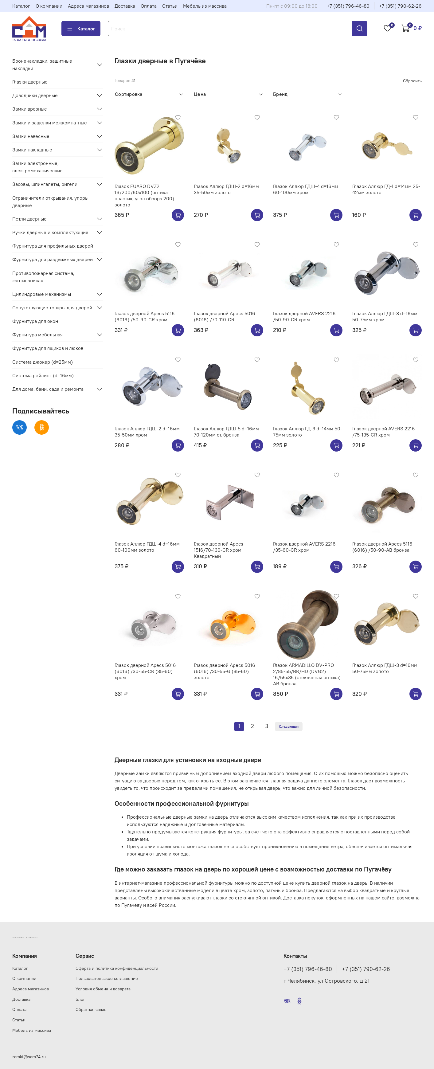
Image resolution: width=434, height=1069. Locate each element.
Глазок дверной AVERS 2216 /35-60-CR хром (304, 547)
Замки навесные (30, 136)
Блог (80, 999)
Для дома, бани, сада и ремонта (48, 389)
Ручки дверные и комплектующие (50, 232)
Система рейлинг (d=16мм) (43, 375)
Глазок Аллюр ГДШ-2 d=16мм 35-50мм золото (226, 189)
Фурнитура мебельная (37, 334)
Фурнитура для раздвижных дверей (52, 259)
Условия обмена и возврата (103, 989)
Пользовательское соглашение (107, 978)
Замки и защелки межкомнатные (49, 122)
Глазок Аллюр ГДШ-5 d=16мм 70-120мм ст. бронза (226, 431)
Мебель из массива (205, 6)
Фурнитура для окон (35, 321)
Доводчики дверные (35, 95)
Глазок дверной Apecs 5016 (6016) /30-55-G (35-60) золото (224, 671)
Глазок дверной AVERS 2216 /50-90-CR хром (304, 316)
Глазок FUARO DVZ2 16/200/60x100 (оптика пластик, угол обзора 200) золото (144, 195)
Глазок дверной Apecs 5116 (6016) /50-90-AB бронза (382, 547)
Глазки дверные (30, 82)
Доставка (125, 6)
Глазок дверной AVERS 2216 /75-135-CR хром (383, 431)
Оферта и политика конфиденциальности (117, 968)
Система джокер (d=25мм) (42, 362)
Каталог (21, 6)
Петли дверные (29, 219)
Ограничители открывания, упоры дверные (50, 201)
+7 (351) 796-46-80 (348, 6)
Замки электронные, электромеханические (37, 167)
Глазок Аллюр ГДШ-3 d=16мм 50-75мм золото (384, 668)
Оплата (149, 6)
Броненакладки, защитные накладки (42, 64)
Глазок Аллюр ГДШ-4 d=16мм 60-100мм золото (147, 547)
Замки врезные (29, 109)
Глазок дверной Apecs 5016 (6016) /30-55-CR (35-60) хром (145, 671)
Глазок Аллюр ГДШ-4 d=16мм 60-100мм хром (305, 189)
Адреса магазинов (88, 6)
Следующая (289, 726)
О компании (49, 6)
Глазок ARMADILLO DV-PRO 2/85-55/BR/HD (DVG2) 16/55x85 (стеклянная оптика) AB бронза (307, 674)
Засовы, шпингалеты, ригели (44, 184)
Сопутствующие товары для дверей (52, 307)
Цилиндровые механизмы (41, 294)
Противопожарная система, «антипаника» (43, 277)
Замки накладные (32, 150)
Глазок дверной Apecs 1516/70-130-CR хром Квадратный (218, 550)
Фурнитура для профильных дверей (52, 246)
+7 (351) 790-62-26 (400, 6)
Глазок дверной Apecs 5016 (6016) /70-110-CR (224, 316)
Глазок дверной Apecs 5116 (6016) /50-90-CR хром (145, 316)
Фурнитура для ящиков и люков (47, 348)
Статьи (170, 6)
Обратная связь (91, 1009)
